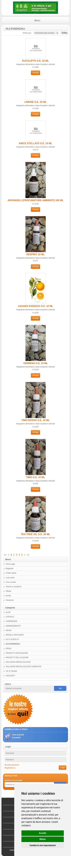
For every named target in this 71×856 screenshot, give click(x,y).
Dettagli (36, 73)
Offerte (8, 591)
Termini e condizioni (13, 587)
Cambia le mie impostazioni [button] (43, 845)
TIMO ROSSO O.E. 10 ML (35, 420)
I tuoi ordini (10, 578)
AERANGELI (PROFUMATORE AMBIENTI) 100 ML (35, 200)
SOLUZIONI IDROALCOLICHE (18, 662)
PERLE (9, 649)
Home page (10, 564)
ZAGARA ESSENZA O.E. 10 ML (35, 306)
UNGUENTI (10, 676)
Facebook (10, 600)
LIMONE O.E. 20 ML (35, 102)
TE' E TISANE (11, 671)
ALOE (8, 612)
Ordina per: (27, 33)
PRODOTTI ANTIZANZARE (17, 653)
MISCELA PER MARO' (15, 635)
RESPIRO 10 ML (35, 254)
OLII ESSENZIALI (13, 644)
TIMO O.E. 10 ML (35, 477)
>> (28, 555)
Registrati (9, 568)
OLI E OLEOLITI (12, 639)
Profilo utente (11, 573)
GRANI (8, 630)
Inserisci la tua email (13, 780)
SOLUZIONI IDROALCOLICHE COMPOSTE (23, 666)
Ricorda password (12, 765)
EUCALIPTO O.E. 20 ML (35, 61)
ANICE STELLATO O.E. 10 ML (35, 143)
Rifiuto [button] (43, 839)
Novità (8, 596)
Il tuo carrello (11, 582)
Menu (37, 20)
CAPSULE (10, 617)
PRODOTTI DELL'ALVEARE (17, 658)
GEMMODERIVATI (13, 626)
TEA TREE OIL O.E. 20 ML (35, 534)
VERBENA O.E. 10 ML (35, 363)
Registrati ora (10, 768)
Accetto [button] (42, 833)
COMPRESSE (11, 621)
